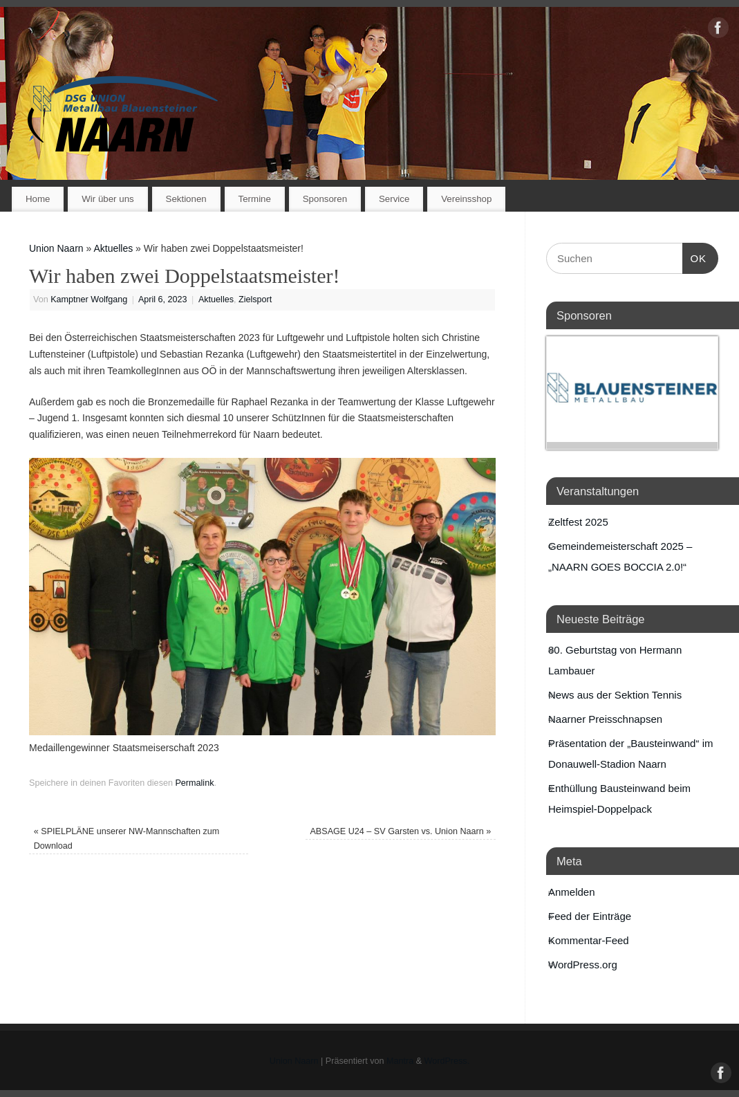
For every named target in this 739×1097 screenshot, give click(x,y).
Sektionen (186, 199)
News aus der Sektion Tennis (615, 695)
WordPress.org (582, 964)
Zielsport (255, 299)
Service (394, 199)
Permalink (194, 783)
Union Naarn (56, 248)
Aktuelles (113, 248)
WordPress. (447, 1061)
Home (38, 199)
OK (694, 256)
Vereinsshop (466, 199)
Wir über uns (107, 199)
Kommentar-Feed (588, 940)
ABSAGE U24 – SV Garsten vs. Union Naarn (400, 831)
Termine (254, 199)
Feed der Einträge (589, 916)
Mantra (399, 1061)
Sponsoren (325, 199)
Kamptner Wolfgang (88, 299)
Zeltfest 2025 (578, 522)
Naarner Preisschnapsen (605, 719)
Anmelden (571, 892)
